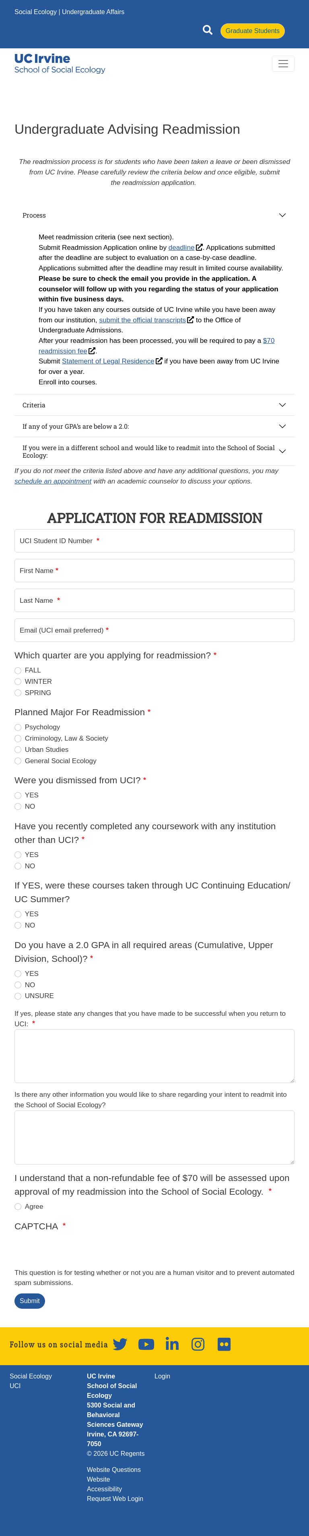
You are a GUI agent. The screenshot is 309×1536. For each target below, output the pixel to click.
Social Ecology (35, 11)
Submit (30, 1300)
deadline (182, 247)
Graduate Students (253, 30)
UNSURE (39, 996)
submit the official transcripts (142, 320)
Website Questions (114, 1469)
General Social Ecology (61, 761)
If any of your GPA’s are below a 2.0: (76, 426)
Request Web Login (115, 1498)
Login (162, 1376)
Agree (34, 1206)
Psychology (42, 727)
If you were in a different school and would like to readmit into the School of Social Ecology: (149, 451)
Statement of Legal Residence (108, 361)
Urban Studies (47, 749)
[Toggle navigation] (283, 64)
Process (34, 215)
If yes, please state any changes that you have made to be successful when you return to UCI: (150, 1018)
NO (30, 806)
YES (32, 795)
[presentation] (75, 1252)
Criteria (34, 405)
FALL (33, 670)
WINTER (38, 681)
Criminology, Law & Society (66, 738)
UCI (15, 1385)
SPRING (38, 693)
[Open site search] (207, 31)
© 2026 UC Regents (115, 1453)
